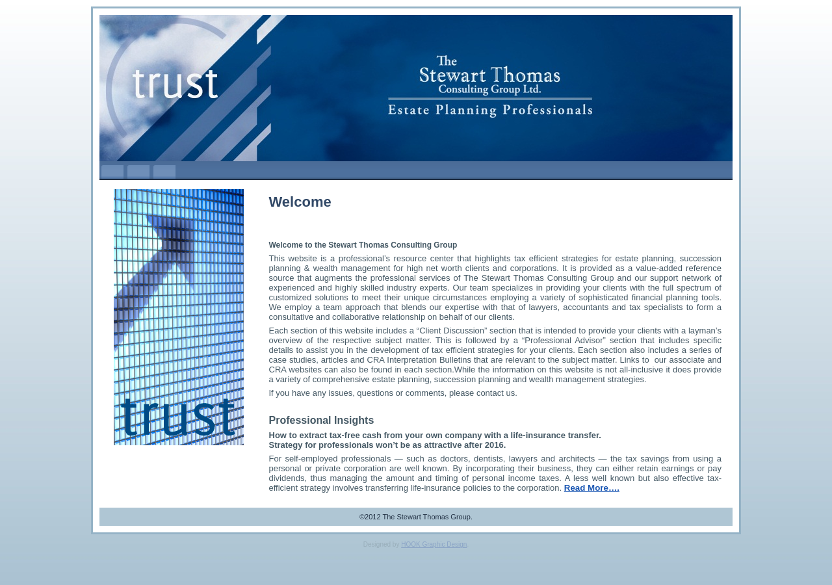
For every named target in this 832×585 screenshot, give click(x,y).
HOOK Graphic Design (434, 544)
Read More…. (591, 488)
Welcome (300, 202)
